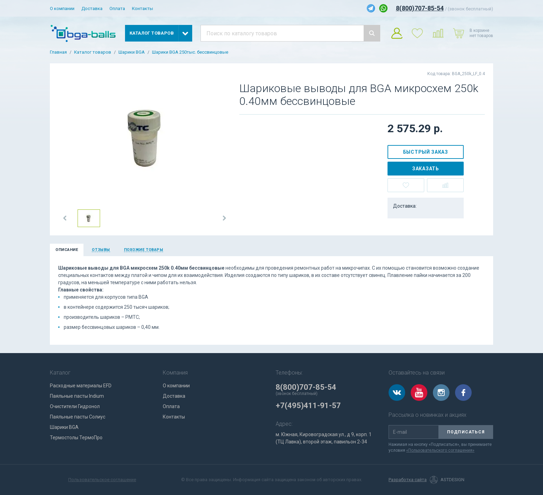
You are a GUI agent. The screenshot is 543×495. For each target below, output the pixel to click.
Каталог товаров (92, 52)
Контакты (142, 8)
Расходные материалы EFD (81, 385)
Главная (58, 52)
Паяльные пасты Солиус (77, 417)
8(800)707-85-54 (420, 8)
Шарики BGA (131, 52)
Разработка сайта (408, 479)
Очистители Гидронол (75, 406)
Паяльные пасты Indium (77, 396)
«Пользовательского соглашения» (440, 450)
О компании (62, 8)
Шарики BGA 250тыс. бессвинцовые (190, 52)
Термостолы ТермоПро (76, 437)
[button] (65, 218)
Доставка (92, 8)
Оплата (117, 8)
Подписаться (466, 432)
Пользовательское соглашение (102, 479)
